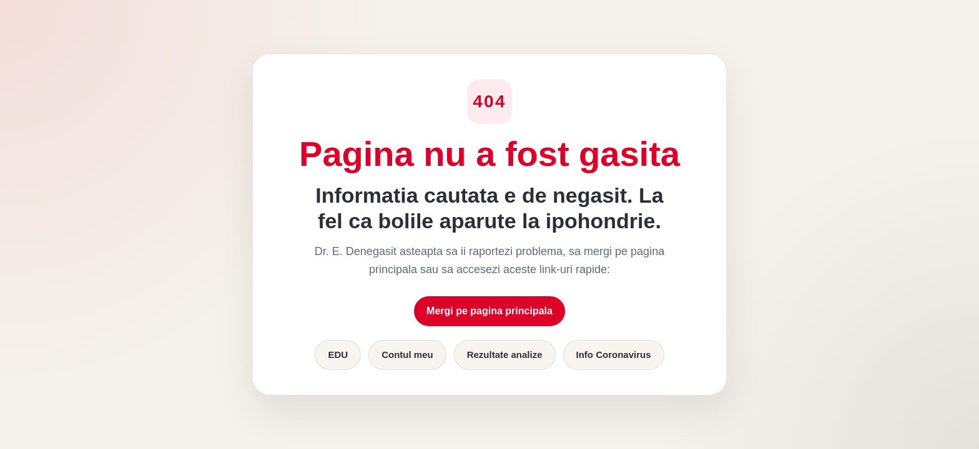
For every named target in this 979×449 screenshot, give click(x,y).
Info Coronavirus (613, 354)
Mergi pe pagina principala (489, 311)
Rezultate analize (505, 354)
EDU (338, 354)
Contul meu (407, 354)
